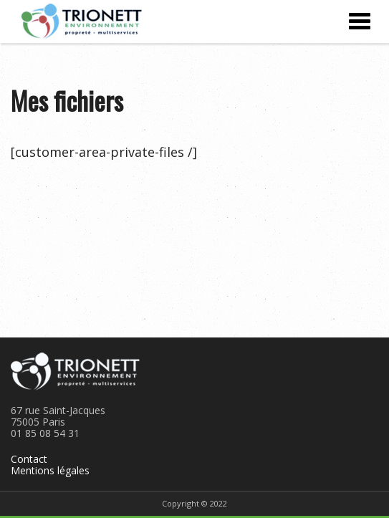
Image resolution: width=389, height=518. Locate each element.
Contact (29, 459)
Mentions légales (50, 470)
